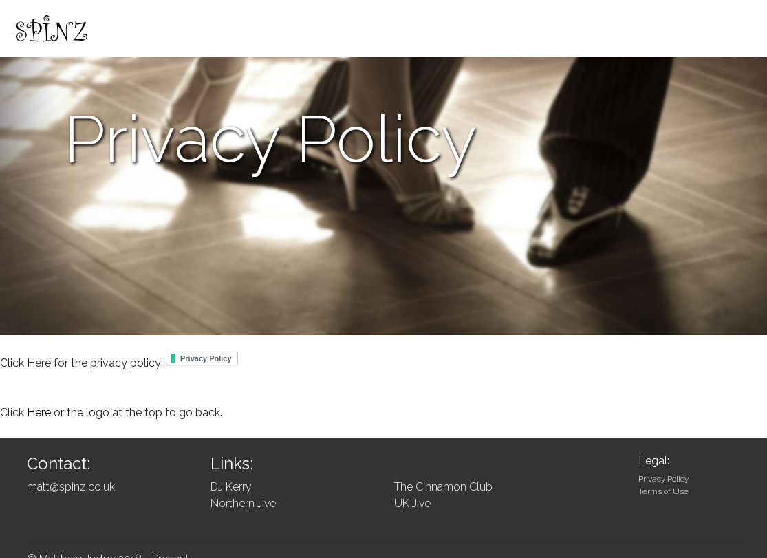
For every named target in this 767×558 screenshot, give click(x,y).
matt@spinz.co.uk (71, 486)
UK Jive (412, 503)
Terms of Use (663, 491)
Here (39, 412)
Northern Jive (243, 503)
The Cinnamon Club (443, 486)
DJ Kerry (231, 486)
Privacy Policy (663, 479)
